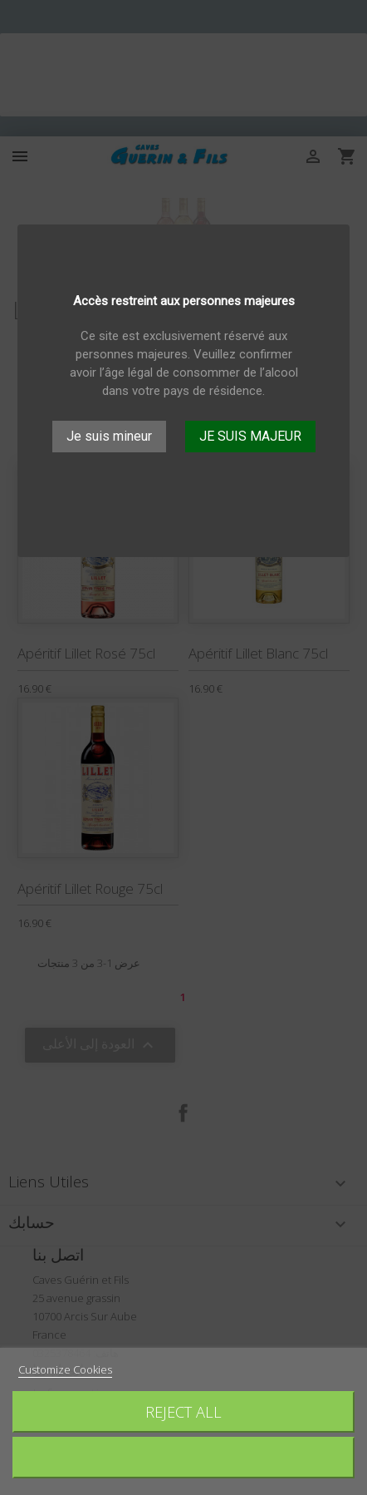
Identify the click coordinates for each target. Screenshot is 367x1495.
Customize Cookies (65, 1369)
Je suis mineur (109, 436)
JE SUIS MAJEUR (250, 436)
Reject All (183, 1411)
